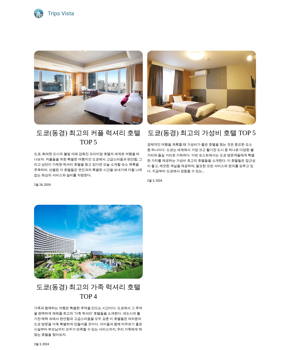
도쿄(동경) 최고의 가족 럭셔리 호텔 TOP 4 (88, 291)
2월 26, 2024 (42, 184)
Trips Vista (61, 13)
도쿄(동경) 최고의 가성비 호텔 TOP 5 (202, 133)
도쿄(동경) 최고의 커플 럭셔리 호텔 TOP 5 (88, 137)
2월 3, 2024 (154, 180)
